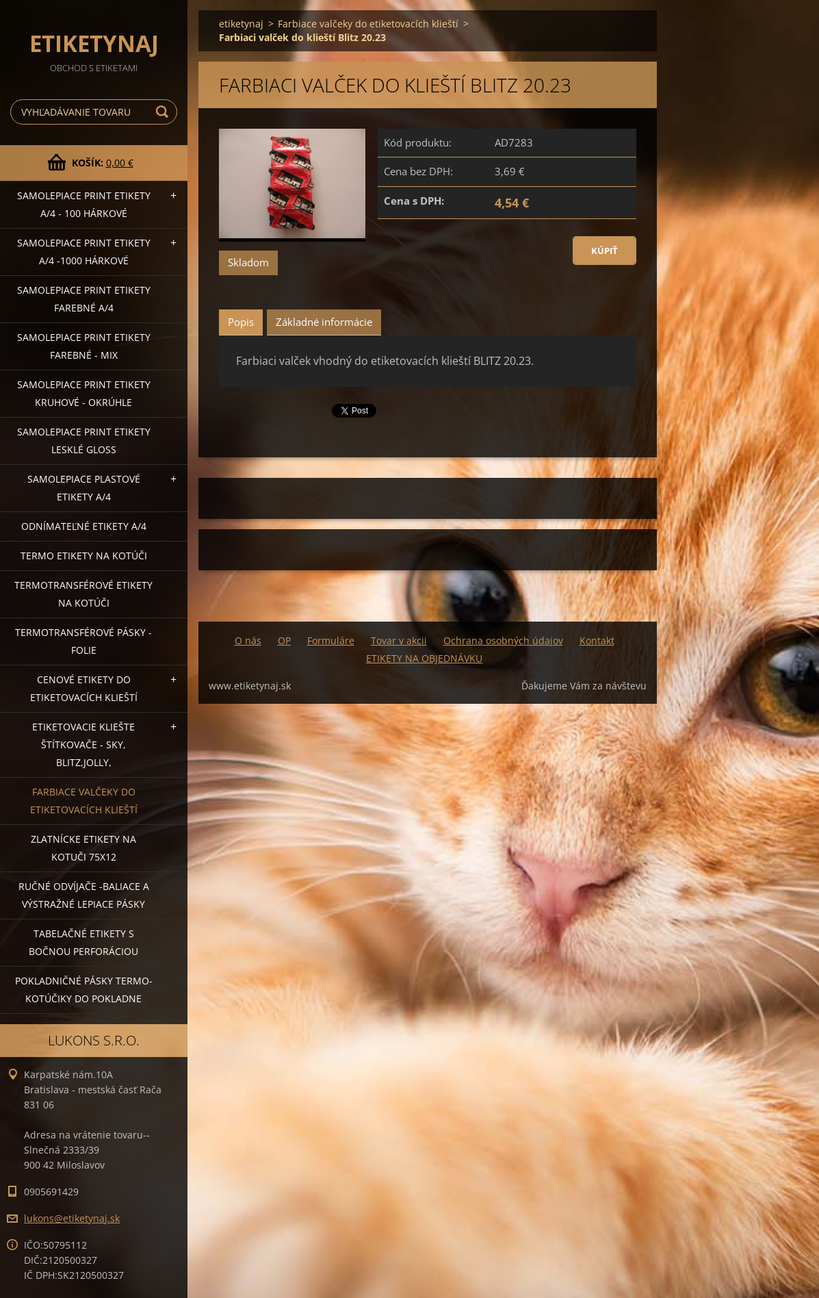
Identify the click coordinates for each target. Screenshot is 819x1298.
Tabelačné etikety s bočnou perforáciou (83, 942)
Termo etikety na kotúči (84, 555)
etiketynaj (241, 23)
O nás (248, 640)
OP (284, 640)
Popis (241, 322)
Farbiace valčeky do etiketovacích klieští (84, 800)
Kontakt (597, 640)
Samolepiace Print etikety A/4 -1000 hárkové (84, 251)
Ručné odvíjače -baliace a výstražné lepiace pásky (83, 895)
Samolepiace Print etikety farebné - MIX (84, 346)
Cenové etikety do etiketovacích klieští (84, 688)
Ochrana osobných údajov (503, 640)
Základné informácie (324, 322)
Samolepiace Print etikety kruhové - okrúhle (84, 393)
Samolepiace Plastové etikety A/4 (83, 487)
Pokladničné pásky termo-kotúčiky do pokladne (84, 989)
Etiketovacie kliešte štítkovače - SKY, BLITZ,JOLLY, (83, 744)
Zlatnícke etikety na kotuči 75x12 (83, 847)
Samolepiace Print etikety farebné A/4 (84, 298)
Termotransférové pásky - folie (83, 641)
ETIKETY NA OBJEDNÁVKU (424, 658)
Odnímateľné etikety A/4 (83, 526)
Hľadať (164, 111)
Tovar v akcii (399, 640)
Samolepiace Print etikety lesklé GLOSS (84, 440)
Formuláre (330, 640)
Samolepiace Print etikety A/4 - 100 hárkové (84, 204)
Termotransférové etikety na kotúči (83, 593)
